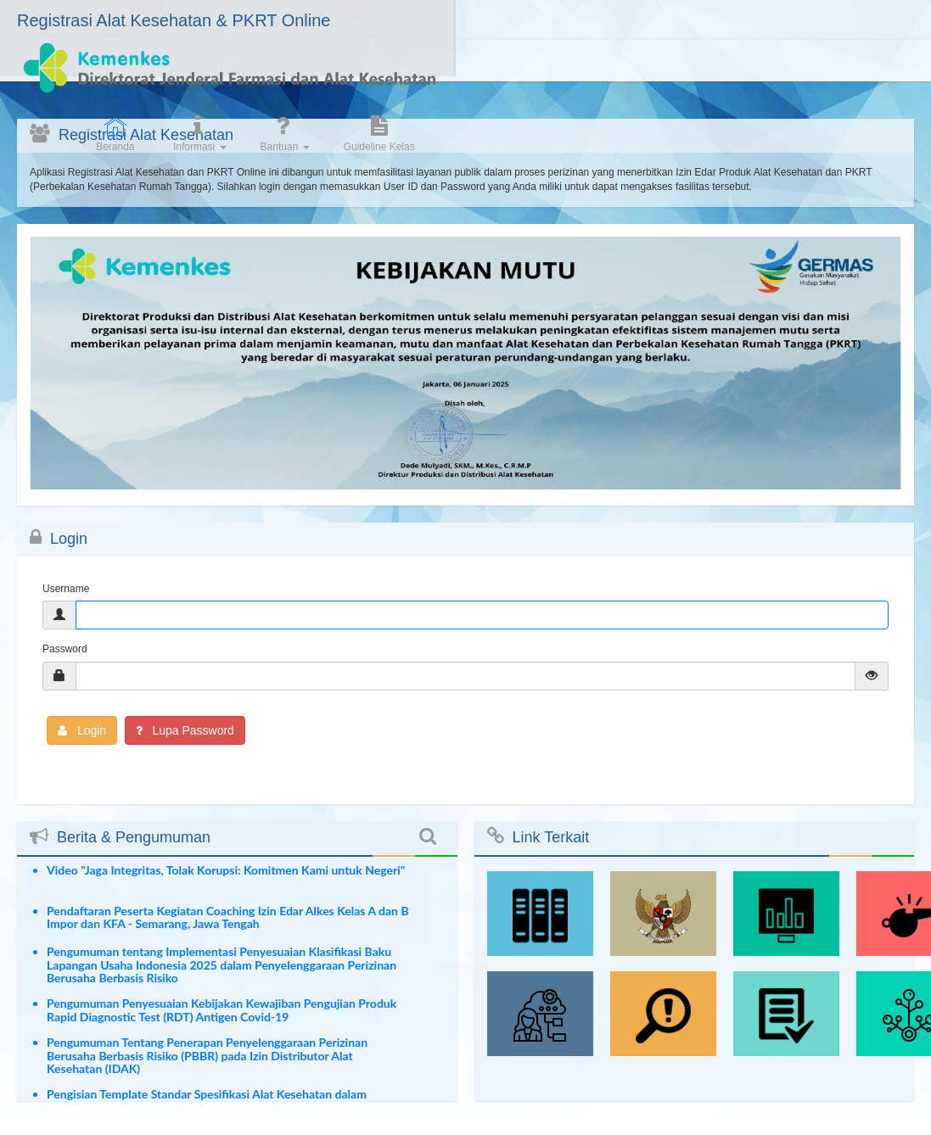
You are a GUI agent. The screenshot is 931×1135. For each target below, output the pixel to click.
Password (64, 649)
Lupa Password (185, 730)
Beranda (567, 74)
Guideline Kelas (831, 74)
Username (65, 589)
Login (82, 730)
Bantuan (737, 74)
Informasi (651, 74)
